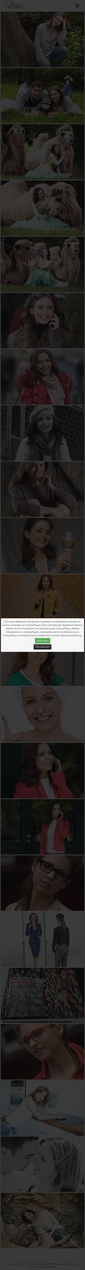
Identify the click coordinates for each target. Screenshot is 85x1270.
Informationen (42, 646)
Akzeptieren (42, 640)
